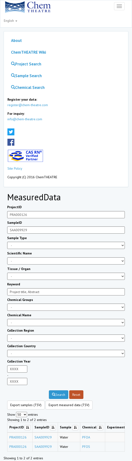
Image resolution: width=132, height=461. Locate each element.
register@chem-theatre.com (27, 105)
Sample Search (26, 75)
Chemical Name (19, 315)
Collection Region (20, 330)
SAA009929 (43, 437)
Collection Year (18, 361)
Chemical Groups (20, 300)
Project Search (26, 64)
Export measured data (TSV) (69, 405)
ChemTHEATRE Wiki (28, 52)
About (16, 40)
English (10, 20)
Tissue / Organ (18, 269)
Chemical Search (28, 87)
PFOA (86, 437)
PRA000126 (18, 437)
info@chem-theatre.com (24, 119)
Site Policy (14, 168)
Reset (76, 394)
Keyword (13, 284)
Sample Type (17, 238)
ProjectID (14, 207)
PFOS (86, 446)
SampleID (14, 222)
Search (58, 394)
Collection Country (21, 346)
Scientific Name (19, 253)
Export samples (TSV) (25, 405)
